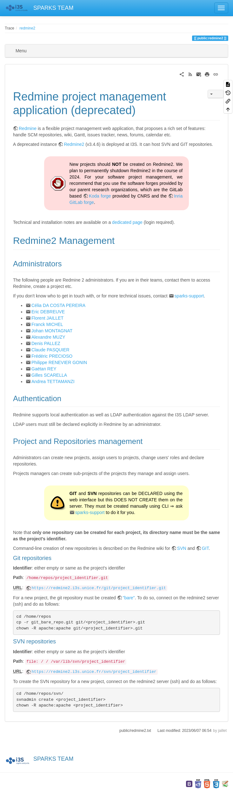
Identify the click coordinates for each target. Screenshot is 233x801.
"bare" (129, 597)
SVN (181, 548)
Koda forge (100, 196)
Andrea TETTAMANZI (53, 381)
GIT (205, 548)
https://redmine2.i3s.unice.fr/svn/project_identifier (94, 672)
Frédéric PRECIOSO (51, 356)
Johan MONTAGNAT (51, 330)
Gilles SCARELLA (49, 375)
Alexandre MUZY (48, 337)
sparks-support (189, 295)
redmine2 (28, 28)
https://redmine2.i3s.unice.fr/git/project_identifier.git (99, 588)
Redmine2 (74, 144)
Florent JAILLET (47, 318)
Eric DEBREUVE (48, 311)
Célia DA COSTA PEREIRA (58, 305)
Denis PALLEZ (45, 343)
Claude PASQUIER (50, 349)
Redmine (28, 128)
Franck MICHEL (47, 324)
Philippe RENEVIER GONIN (59, 362)
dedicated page (127, 222)
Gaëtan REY (44, 368)
